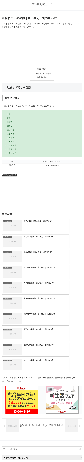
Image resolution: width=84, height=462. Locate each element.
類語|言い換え (41, 77)
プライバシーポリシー (62, 455)
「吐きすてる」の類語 (43, 74)
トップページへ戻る (21, 455)
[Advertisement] (42, 47)
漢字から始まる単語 (9, 175)
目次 (39, 69)
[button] (80, 355)
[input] (42, 354)
